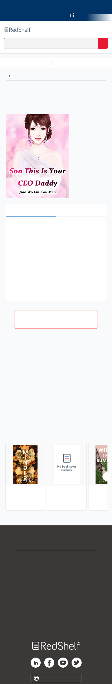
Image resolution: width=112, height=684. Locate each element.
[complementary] (56, 467)
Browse (20, 76)
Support (56, 569)
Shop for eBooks (56, 558)
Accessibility (56, 613)
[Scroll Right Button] (106, 476)
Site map (56, 624)
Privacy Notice (56, 580)
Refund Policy (56, 602)
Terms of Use (56, 591)
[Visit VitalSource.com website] (56, 10)
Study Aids (68, 62)
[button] (55, 228)
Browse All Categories (26, 62)
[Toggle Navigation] (103, 29)
